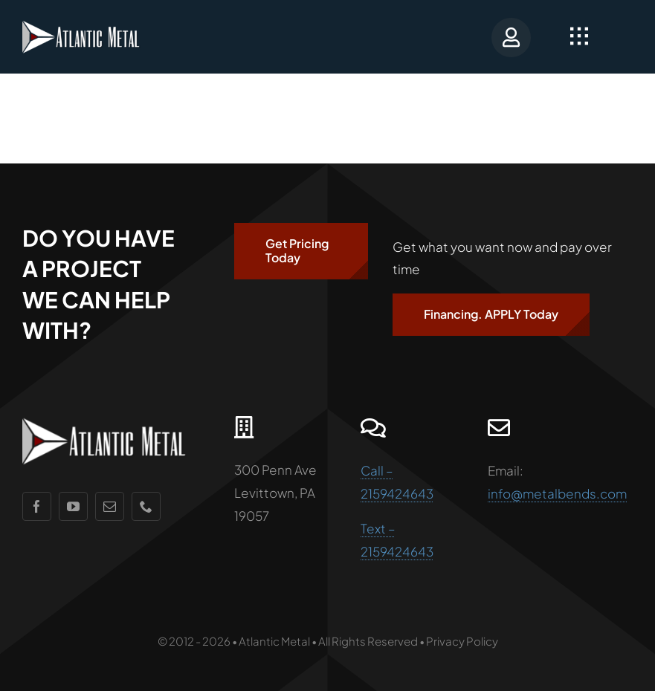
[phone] (146, 506)
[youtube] (73, 506)
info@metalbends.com (557, 493)
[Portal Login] (505, 36)
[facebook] (36, 506)
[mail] (109, 506)
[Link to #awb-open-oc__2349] (579, 36)
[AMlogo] (89, 25)
